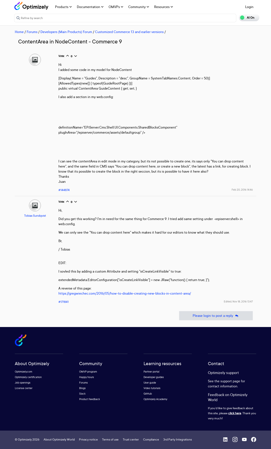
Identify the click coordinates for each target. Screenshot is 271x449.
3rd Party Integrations (177, 439)
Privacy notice (88, 439)
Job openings (22, 382)
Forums (32, 31)
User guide (150, 382)
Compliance (151, 439)
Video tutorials (152, 388)
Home (19, 31)
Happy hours (86, 377)
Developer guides (154, 377)
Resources (163, 6)
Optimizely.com (23, 371)
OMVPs (116, 6)
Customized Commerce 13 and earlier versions (129, 31)
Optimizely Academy (155, 399)
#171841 (63, 302)
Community (138, 6)
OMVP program (88, 371)
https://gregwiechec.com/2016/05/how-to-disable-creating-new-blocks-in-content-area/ (124, 293)
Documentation (90, 6)
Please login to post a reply (216, 315)
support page (230, 381)
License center (23, 388)
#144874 (64, 190)
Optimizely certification (28, 377)
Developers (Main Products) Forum (66, 31)
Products (63, 6)
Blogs (82, 388)
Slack (82, 393)
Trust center (131, 439)
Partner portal (151, 371)
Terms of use (110, 439)
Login (249, 6)
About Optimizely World (59, 439)
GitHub (148, 393)
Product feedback (89, 399)
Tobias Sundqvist (35, 215)
